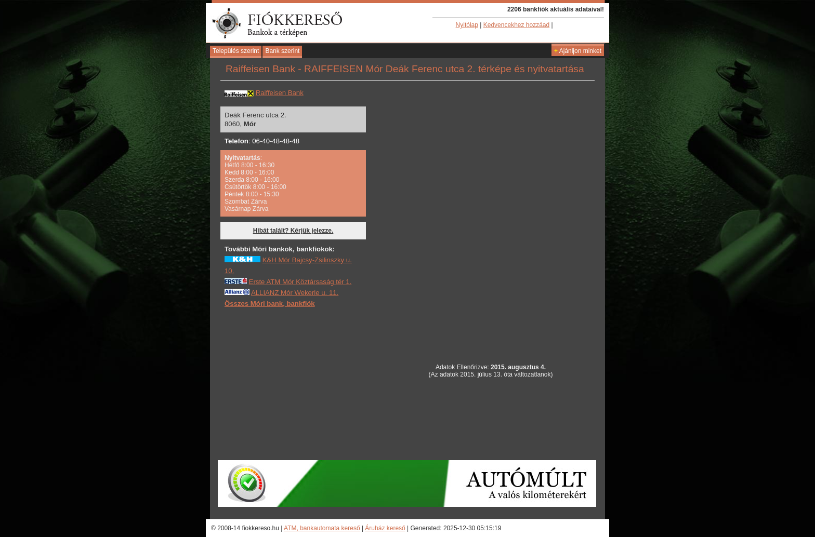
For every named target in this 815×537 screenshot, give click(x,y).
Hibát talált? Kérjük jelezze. (293, 230)
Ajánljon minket (577, 51)
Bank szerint (282, 51)
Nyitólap (467, 25)
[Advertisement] (302, 383)
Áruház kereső (385, 528)
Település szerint (236, 51)
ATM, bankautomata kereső (322, 528)
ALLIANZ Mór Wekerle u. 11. (294, 293)
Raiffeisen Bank (280, 93)
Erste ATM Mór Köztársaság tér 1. (300, 282)
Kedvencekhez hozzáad (516, 25)
